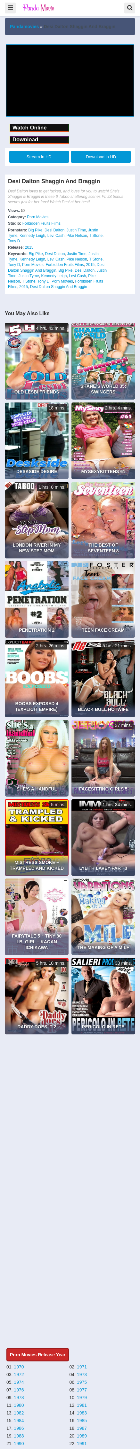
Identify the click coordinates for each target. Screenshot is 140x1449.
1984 (19, 1420)
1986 (19, 1428)
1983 (82, 1412)
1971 (82, 1366)
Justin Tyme (29, 276)
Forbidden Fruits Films (41, 223)
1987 (82, 1428)
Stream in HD (39, 156)
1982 (19, 1412)
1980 (19, 1405)
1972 (19, 1374)
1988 (19, 1435)
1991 (82, 1443)
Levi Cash (55, 235)
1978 (19, 1397)
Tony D (14, 241)
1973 (82, 1374)
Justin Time (76, 230)
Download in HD (101, 156)
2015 (29, 247)
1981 (82, 1405)
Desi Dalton (54, 230)
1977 (82, 1389)
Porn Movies (37, 217)
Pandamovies (24, 26)
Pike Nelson (77, 235)
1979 (82, 1397)
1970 (19, 1366)
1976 (19, 1389)
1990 (19, 1443)
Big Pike (35, 230)
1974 (19, 1382)
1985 (82, 1420)
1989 (82, 1435)
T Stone (96, 235)
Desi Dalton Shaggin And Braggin (58, 286)
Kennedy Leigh (32, 235)
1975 (82, 1382)
